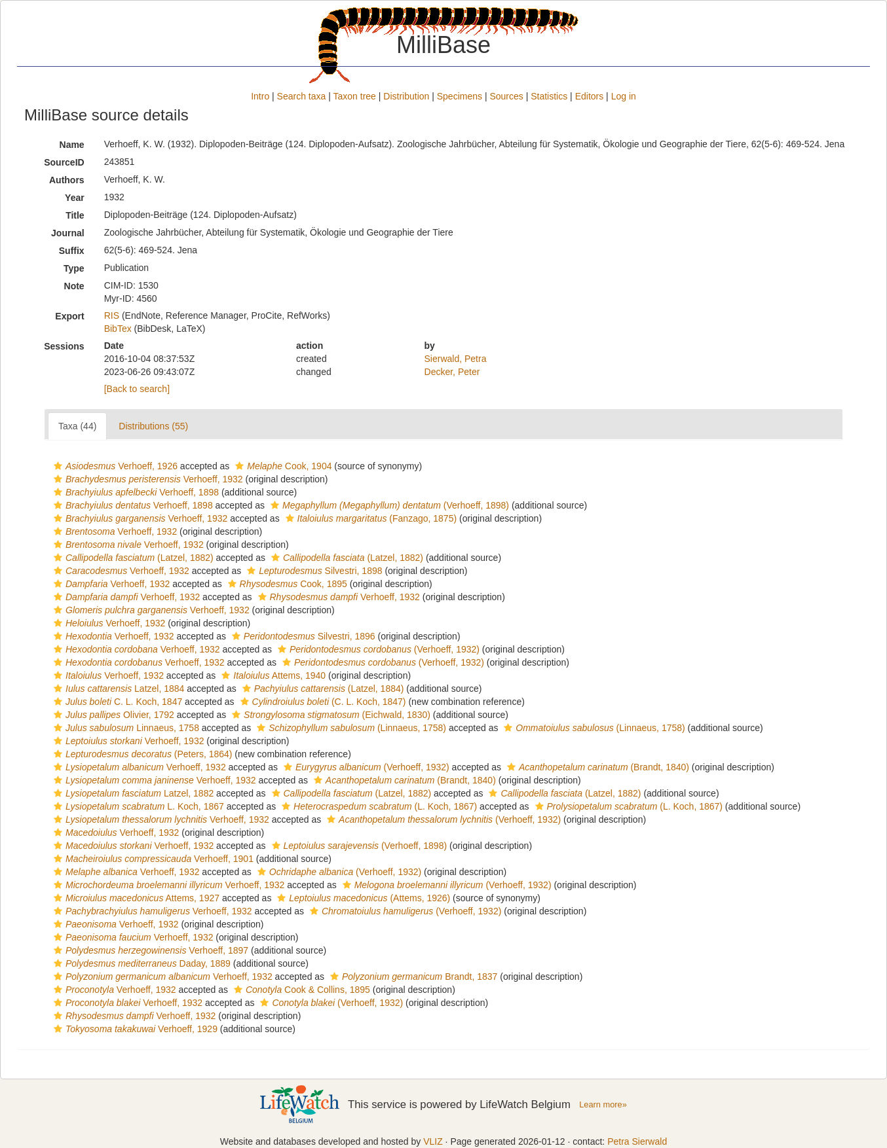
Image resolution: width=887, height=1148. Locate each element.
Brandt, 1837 (412, 976)
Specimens (459, 96)
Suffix (72, 250)
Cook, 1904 (281, 466)
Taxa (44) (77, 426)
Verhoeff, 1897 (149, 950)
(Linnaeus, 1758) (350, 728)
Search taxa (301, 96)
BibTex (118, 328)
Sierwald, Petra (456, 358)
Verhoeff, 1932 (146, 479)
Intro (260, 96)
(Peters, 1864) (141, 754)
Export (69, 316)
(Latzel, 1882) (132, 557)
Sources (506, 96)
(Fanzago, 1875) (369, 518)
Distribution (406, 96)
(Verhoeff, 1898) (388, 505)
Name (72, 144)
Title (75, 215)
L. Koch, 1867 (137, 806)
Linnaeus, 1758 (124, 728)
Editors (589, 96)
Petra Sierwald (637, 1141)
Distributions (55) (153, 426)
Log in (623, 96)
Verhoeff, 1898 (134, 492)
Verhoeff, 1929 (133, 1029)
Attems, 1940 (272, 675)
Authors (67, 180)
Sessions (64, 346)
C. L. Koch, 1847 (116, 701)
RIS (111, 315)
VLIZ (433, 1141)
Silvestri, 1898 (313, 570)
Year (75, 197)
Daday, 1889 (140, 963)
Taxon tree (354, 96)
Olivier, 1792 (112, 714)
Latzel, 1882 (132, 793)
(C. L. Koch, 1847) (321, 701)
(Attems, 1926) (362, 898)
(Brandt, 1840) (596, 767)
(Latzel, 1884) (321, 688)
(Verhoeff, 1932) (377, 649)
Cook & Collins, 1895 (300, 989)
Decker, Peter (452, 372)
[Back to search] (137, 389)
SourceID (64, 162)
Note (74, 286)
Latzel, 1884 (117, 688)
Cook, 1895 (286, 584)
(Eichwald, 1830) (329, 714)
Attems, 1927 (134, 898)
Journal (68, 233)
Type (74, 268)
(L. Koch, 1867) (377, 806)
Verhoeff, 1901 (152, 858)
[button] (58, 466)
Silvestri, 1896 (302, 636)
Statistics (549, 96)
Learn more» (603, 1104)
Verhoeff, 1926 (114, 466)
